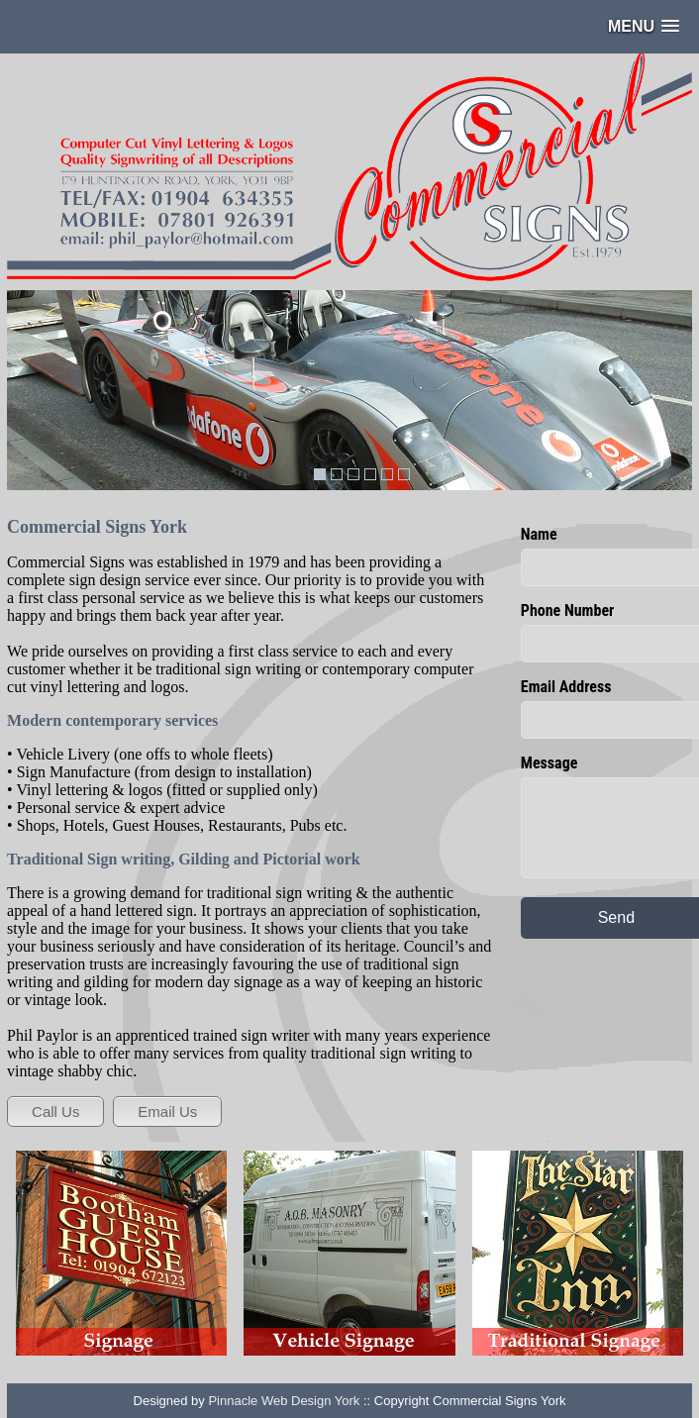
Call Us (55, 1111)
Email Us (167, 1111)
